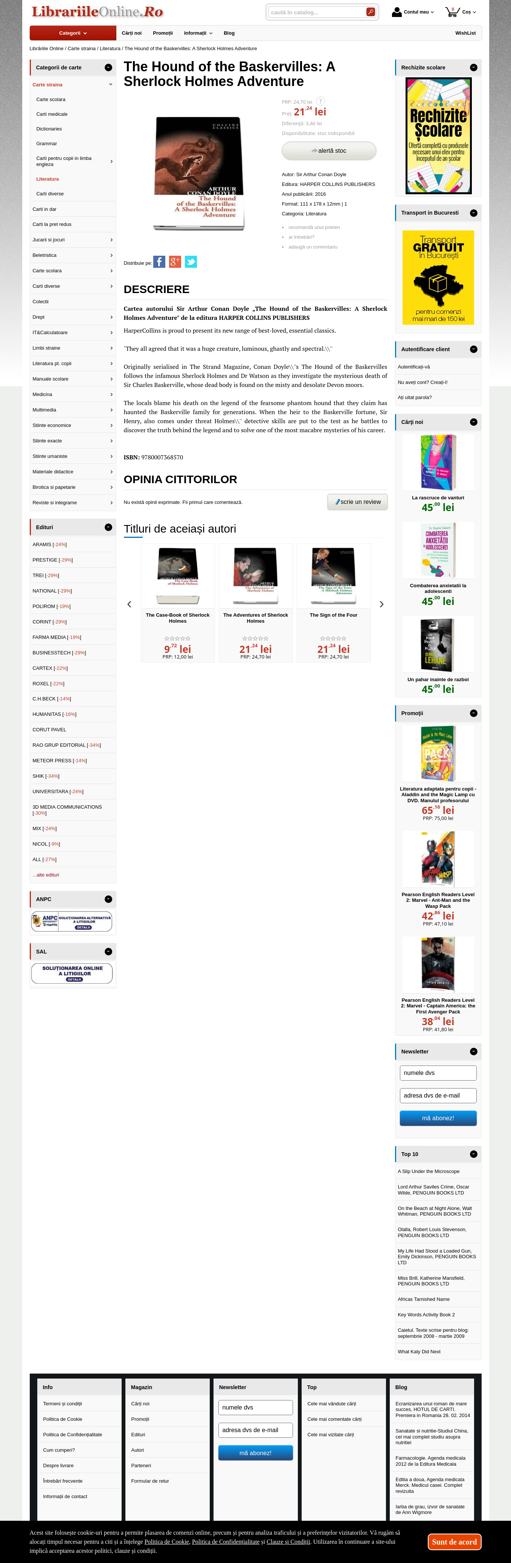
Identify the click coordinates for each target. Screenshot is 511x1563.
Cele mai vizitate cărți (331, 1434)
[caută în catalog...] (314, 12)
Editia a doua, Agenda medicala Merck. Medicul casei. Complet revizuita (430, 1485)
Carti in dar (44, 209)
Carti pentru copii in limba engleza (64, 161)
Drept (38, 317)
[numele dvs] (438, 1073)
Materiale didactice (52, 471)
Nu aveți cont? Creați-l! (422, 382)
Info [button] (48, 1387)
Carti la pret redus (51, 224)
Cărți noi (140, 1403)
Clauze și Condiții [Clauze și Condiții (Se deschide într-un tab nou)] (288, 1541)
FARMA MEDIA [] (56, 637)
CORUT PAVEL (49, 729)
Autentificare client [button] (425, 349)
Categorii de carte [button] (59, 67)
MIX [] (44, 828)
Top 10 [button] (409, 1154)
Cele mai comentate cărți (335, 1419)
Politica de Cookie (62, 1419)
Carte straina (47, 85)
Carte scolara (50, 99)
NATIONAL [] (52, 591)
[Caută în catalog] (370, 12)
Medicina (42, 394)
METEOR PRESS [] (59, 760)
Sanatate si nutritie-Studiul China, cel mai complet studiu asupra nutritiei (432, 1436)
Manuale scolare (50, 379)
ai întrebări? (302, 237)
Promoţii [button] (412, 713)
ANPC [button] (44, 899)
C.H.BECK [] (51, 699)
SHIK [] (45, 776)
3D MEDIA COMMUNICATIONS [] (67, 810)
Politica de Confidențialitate (72, 1434)
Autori (137, 1450)
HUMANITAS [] (54, 714)
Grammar (46, 143)
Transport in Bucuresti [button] (430, 213)
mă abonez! (438, 1118)
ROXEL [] (48, 683)
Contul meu (410, 12)
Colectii (40, 301)
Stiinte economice (51, 425)
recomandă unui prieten (314, 227)
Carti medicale (51, 114)
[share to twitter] (191, 262)
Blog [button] (401, 1387)
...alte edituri (45, 875)
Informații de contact (65, 1496)
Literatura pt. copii (51, 363)
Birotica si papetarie (53, 487)
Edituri (138, 1434)
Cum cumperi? (59, 1450)
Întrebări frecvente (63, 1481)
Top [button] (312, 1387)
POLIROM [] (51, 606)
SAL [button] (41, 952)
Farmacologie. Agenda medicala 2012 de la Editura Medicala (431, 1461)
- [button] (108, 67)
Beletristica (44, 255)
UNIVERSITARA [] (58, 791)
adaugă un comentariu (313, 247)
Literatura (316, 213)
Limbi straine (46, 348)
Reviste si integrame (54, 502)
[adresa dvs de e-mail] (438, 1095)
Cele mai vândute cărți (332, 1403)
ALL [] (44, 859)
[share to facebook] (159, 262)
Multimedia (44, 410)
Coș (458, 12)
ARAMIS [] (49, 544)
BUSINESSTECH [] (59, 653)
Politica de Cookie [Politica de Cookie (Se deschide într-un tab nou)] (167, 1541)
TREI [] (45, 575)
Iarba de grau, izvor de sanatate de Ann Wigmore (430, 1509)
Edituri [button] (44, 527)
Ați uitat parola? (415, 397)
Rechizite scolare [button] (423, 67)
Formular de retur (150, 1481)
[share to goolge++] (175, 262)
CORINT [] (49, 622)
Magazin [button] (141, 1387)
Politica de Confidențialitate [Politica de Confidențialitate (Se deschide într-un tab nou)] (226, 1541)
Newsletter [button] (415, 1052)
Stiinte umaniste (49, 456)
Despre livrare (58, 1465)
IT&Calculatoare (49, 332)
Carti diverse (50, 194)
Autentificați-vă (414, 367)
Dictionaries (49, 129)
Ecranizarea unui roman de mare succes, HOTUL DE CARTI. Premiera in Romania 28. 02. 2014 (433, 1409)
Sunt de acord (454, 1542)
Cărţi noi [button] (412, 422)
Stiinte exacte (47, 441)
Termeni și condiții (62, 1403)
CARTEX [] (50, 668)
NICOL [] (46, 844)
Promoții (140, 1419)
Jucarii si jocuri (48, 240)
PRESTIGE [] (52, 560)
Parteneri (141, 1465)
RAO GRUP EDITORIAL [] (66, 745)
